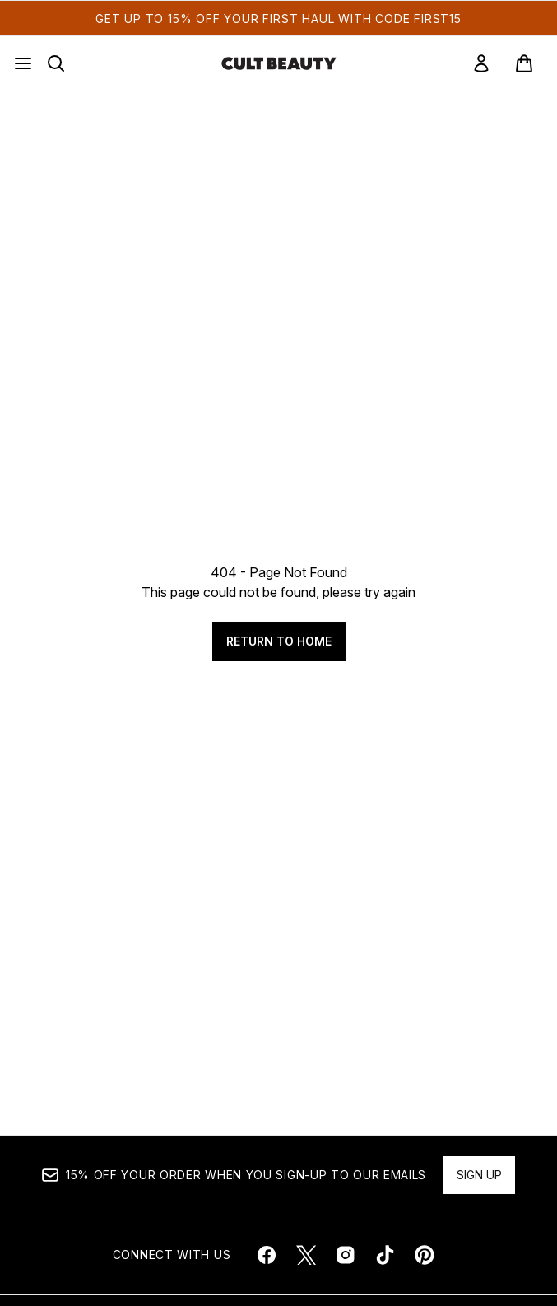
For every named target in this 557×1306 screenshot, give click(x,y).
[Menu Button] (23, 63)
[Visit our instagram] (345, 1255)
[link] (481, 63)
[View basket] (524, 63)
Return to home (279, 641)
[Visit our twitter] (306, 1255)
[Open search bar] (56, 63)
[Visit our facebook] (266, 1255)
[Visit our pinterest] (424, 1255)
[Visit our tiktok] (385, 1255)
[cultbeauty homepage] (279, 63)
